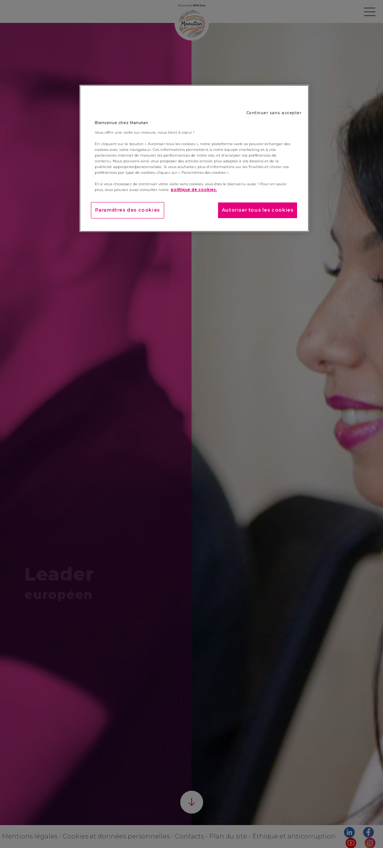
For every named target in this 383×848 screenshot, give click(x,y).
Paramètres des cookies (127, 210)
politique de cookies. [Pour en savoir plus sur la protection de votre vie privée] (194, 189)
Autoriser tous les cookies (258, 210)
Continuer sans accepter (274, 112)
